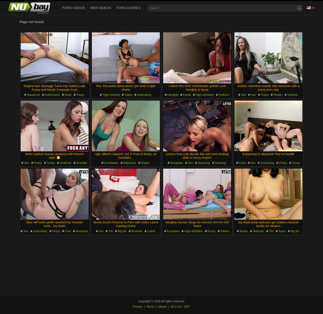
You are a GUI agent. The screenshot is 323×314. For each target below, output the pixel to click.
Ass (101, 231)
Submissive (52, 94)
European (176, 163)
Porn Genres (128, 8)
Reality (278, 94)
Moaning (220, 163)
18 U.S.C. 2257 (180, 306)
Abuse (162, 306)
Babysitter (129, 163)
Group (51, 163)
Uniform (224, 94)
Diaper (145, 163)
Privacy (137, 306)
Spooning (204, 163)
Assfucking (144, 94)
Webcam (258, 231)
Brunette (81, 163)
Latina (151, 231)
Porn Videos (73, 8)
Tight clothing (111, 94)
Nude (68, 94)
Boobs (244, 231)
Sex (253, 94)
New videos (100, 8)
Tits (110, 231)
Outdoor (292, 94)
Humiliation (111, 163)
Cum (68, 231)
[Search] (299, 8)
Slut (243, 94)
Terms (150, 306)
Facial (187, 94)
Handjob (172, 94)
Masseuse (33, 94)
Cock (242, 163)
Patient (224, 231)
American (82, 231)
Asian (282, 231)
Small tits (65, 163)
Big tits (122, 231)
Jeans (128, 94)
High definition (205, 94)
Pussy (80, 94)
